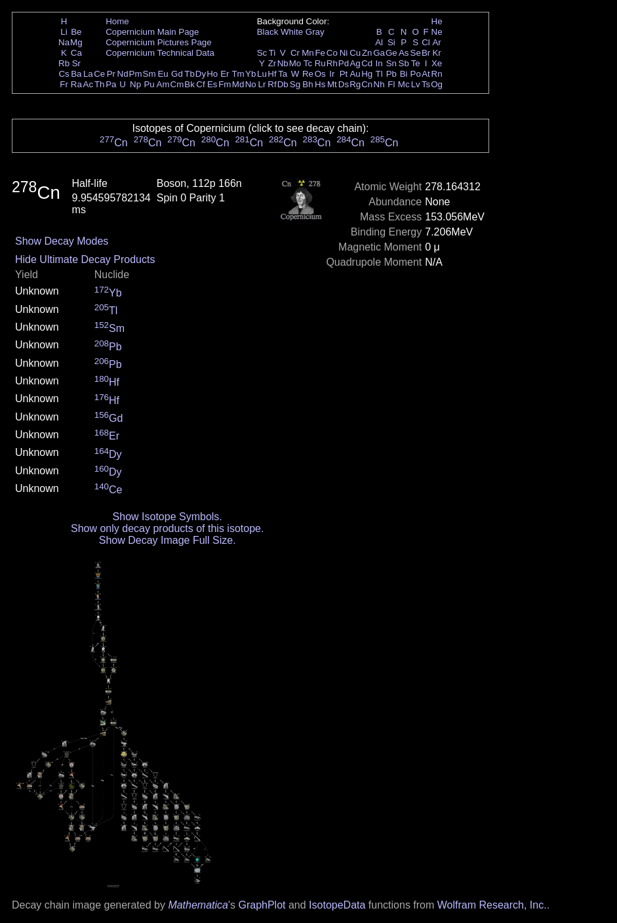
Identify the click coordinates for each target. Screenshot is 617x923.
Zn (367, 53)
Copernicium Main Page (152, 32)
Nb (283, 63)
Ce (99, 74)
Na (64, 42)
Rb (64, 63)
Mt (332, 84)
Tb (189, 74)
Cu (355, 53)
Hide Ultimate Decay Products (85, 259)
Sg (295, 84)
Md (238, 84)
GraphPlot (261, 905)
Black (268, 32)
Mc (404, 84)
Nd (123, 74)
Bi (404, 74)
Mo (295, 63)
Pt (344, 74)
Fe (320, 53)
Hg (366, 74)
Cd (366, 63)
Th (99, 84)
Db (283, 84)
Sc (262, 53)
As (404, 53)
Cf (200, 84)
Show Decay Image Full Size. (167, 540)
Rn (437, 74)
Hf (272, 74)
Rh (332, 63)
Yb (250, 74)
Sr (76, 63)
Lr (262, 84)
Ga (379, 53)
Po (415, 74)
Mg (76, 42)
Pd (343, 63)
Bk (189, 84)
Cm (177, 84)
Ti (272, 53)
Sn (391, 63)
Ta (282, 74)
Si (391, 42)
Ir (331, 74)
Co (332, 53)
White (292, 32)
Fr (64, 84)
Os (320, 74)
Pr (111, 74)
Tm (237, 74)
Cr (295, 53)
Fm (224, 84)
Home (117, 21)
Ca (76, 53)
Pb (391, 74)
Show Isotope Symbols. (167, 516)
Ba (76, 74)
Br (426, 53)
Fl (391, 84)
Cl (426, 42)
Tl (379, 74)
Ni (344, 53)
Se (415, 53)
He (437, 21)
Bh (307, 84)
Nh (379, 84)
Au (354, 74)
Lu (262, 74)
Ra (76, 84)
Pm (135, 74)
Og (437, 84)
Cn (366, 84)
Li (63, 32)
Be (76, 32)
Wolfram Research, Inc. (492, 905)
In (379, 63)
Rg (355, 84)
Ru (320, 63)
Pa (111, 84)
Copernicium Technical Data (160, 53)
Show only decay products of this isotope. (167, 528)
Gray (315, 32)
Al (379, 42)
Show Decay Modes (61, 241)
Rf (272, 84)
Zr (272, 63)
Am (163, 84)
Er (224, 74)
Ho (212, 74)
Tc (308, 63)
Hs (320, 84)
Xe (436, 63)
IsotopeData (337, 905)
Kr (436, 53)
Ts (426, 84)
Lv (415, 84)
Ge (391, 53)
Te (415, 63)
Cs (63, 74)
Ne (437, 32)
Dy (200, 74)
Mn (308, 53)
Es (212, 84)
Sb (404, 63)
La (88, 74)
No (250, 84)
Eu (162, 74)
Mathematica (198, 905)
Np (135, 84)
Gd (177, 74)
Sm (149, 74)
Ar (436, 42)
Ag (354, 63)
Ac (88, 84)
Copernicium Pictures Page (159, 42)
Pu (149, 84)
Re (307, 74)
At (426, 74)
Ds (343, 84)
